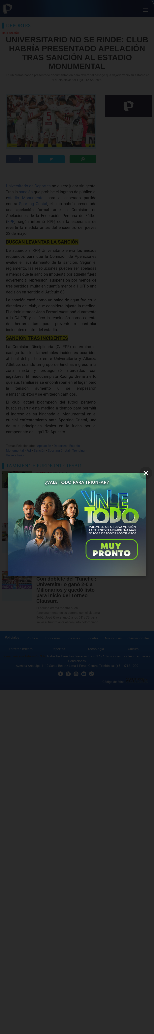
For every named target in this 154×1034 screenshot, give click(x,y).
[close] (145, 473)
